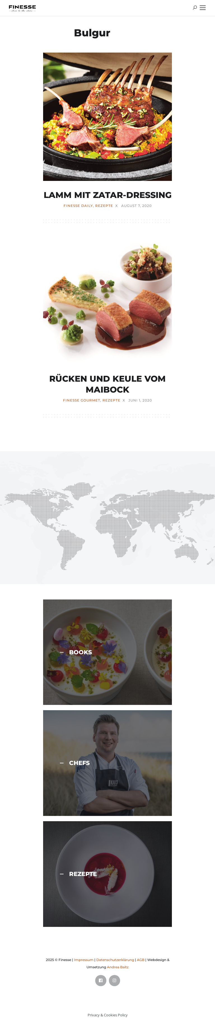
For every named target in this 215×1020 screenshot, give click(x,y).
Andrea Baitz (117, 967)
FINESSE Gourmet (81, 400)
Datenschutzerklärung (115, 960)
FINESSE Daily (78, 206)
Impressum (84, 960)
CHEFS (75, 763)
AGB (140, 960)
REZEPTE (104, 206)
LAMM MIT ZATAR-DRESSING (108, 195)
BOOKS (76, 652)
